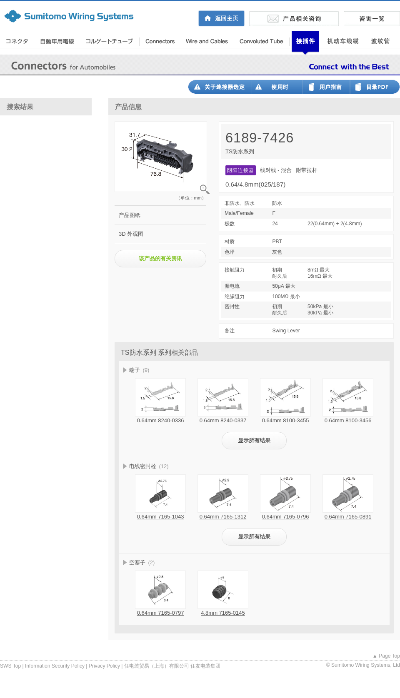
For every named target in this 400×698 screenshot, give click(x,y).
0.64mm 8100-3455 (285, 420)
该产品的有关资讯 (160, 258)
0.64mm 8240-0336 (160, 420)
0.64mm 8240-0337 (223, 420)
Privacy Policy (104, 666)
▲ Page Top (386, 656)
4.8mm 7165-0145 (223, 613)
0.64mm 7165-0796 (285, 517)
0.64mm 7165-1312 (223, 517)
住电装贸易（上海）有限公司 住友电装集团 (172, 666)
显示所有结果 (254, 440)
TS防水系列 (239, 151)
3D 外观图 (131, 234)
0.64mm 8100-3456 (348, 420)
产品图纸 (129, 215)
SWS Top (10, 666)
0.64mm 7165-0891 (348, 517)
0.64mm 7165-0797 (160, 613)
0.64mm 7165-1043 (160, 517)
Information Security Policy (55, 666)
